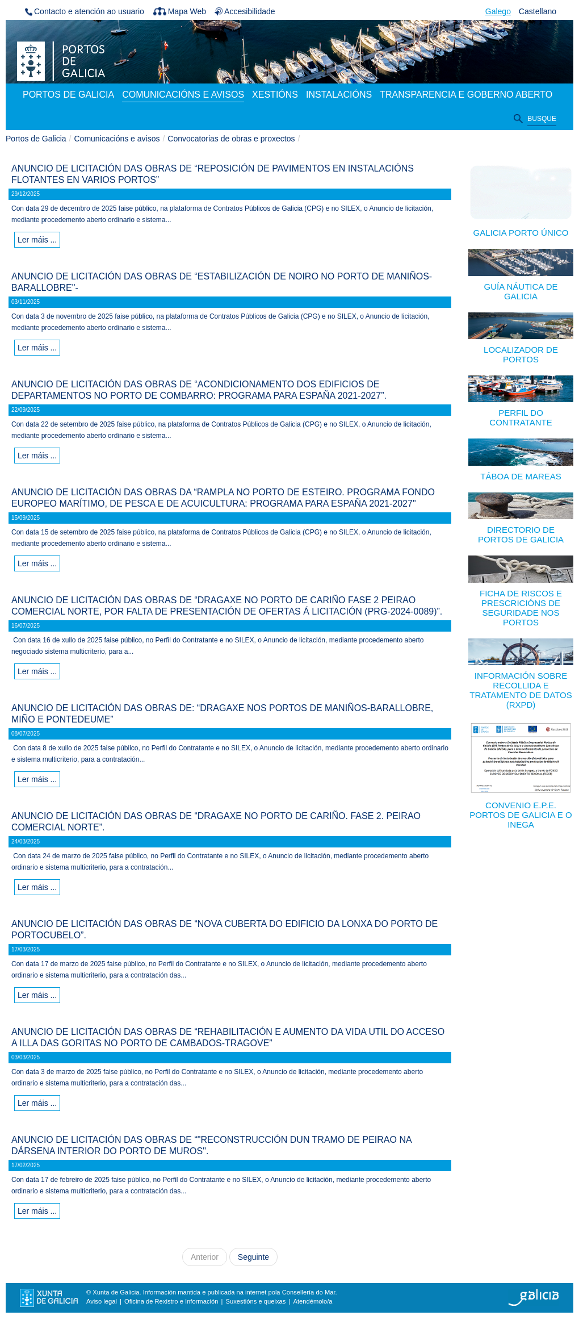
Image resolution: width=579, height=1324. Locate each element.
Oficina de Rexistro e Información (171, 1301)
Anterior (205, 1257)
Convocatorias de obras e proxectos (231, 138)
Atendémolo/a (312, 1301)
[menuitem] (68, 95)
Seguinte (253, 1257)
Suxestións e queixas (256, 1301)
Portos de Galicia (36, 138)
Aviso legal (101, 1301)
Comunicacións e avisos (117, 138)
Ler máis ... (37, 239)
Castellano (537, 11)
